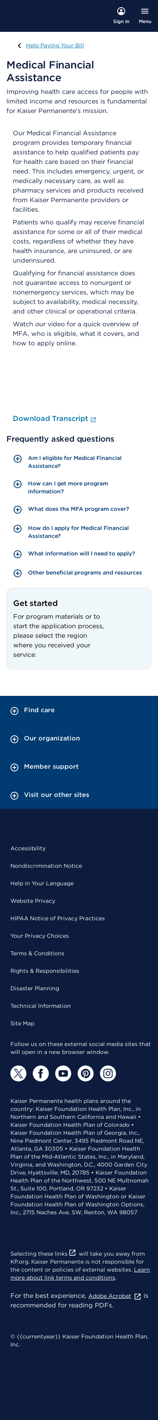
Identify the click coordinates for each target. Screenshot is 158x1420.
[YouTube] (63, 1073)
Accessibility (28, 848)
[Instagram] (108, 1073)
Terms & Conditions (37, 953)
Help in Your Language (42, 883)
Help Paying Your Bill (53, 45)
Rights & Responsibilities (44, 971)
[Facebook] (41, 1073)
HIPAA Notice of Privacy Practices (57, 918)
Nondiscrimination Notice (46, 866)
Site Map (22, 1023)
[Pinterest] (86, 1073)
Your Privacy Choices (39, 936)
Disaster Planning (34, 988)
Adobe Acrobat (115, 1296)
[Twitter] (18, 1073)
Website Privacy (32, 901)
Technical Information (40, 1006)
